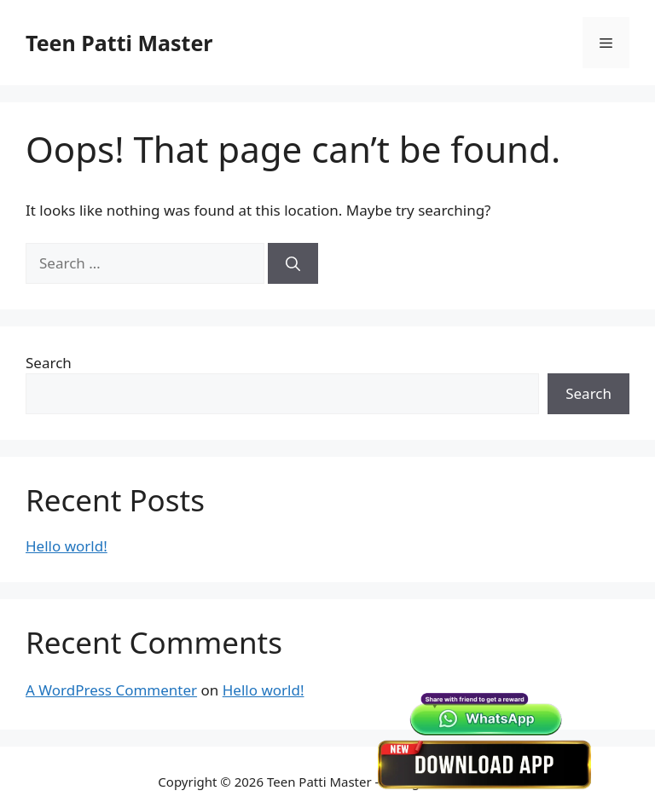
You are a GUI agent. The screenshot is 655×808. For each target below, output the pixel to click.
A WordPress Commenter (111, 690)
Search (49, 362)
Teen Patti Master (119, 42)
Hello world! (66, 546)
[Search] (293, 263)
